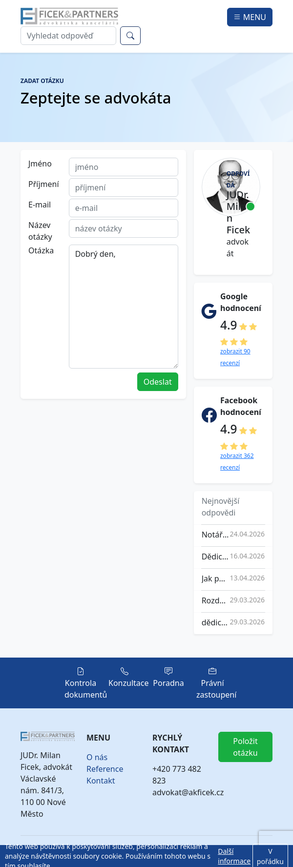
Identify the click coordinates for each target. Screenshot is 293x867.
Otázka (41, 250)
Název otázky (40, 231)
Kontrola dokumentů (85, 683)
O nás (96, 757)
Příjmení (43, 184)
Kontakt (100, 780)
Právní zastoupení (216, 683)
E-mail (39, 204)
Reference (104, 769)
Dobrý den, (123, 307)
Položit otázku (245, 747)
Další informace (234, 856)
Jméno (40, 163)
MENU (249, 17)
